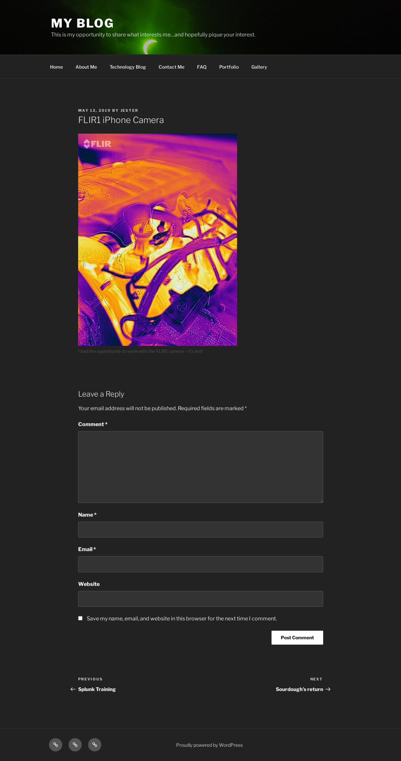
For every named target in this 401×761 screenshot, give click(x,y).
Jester (130, 110)
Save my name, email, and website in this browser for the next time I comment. (182, 618)
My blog (82, 23)
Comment (93, 424)
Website (89, 584)
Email (87, 549)
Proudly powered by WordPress (209, 745)
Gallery (259, 67)
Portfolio (229, 67)
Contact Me (171, 67)
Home (56, 67)
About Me (86, 67)
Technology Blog (128, 67)
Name (87, 515)
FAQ (202, 67)
